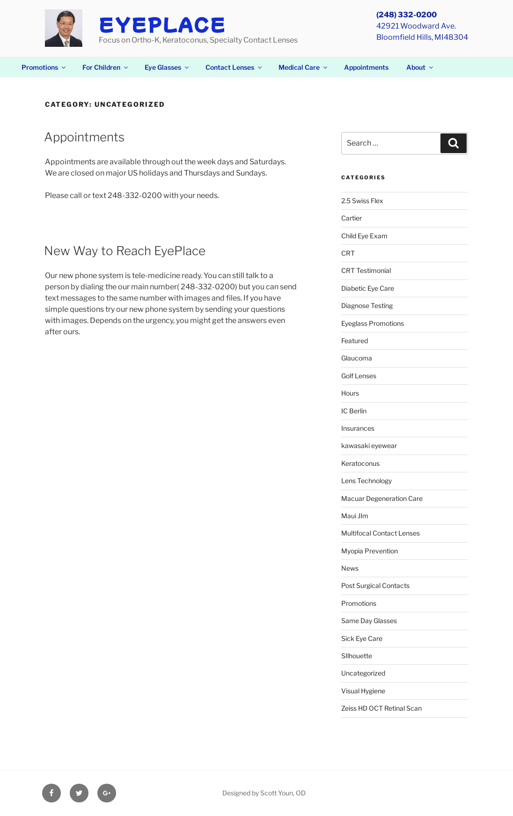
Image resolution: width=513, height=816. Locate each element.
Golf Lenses (358, 376)
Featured (354, 341)
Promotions (44, 67)
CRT (348, 253)
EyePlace (162, 24)
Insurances (357, 428)
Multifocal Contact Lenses (380, 533)
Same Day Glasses (369, 621)
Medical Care (303, 67)
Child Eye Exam (364, 236)
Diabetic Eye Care (367, 288)
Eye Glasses (167, 67)
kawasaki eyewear (369, 445)
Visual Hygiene (363, 691)
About (420, 67)
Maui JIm (354, 516)
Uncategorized (363, 673)
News (350, 568)
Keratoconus (360, 463)
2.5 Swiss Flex (362, 201)
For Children (105, 67)
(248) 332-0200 (406, 14)
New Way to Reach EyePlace (124, 250)
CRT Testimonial (366, 270)
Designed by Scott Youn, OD (264, 793)
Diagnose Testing (367, 305)
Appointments (366, 67)
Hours (350, 393)
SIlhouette (356, 656)
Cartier (351, 218)
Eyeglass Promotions (372, 323)
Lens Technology (366, 481)
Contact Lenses (234, 67)
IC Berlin (353, 411)
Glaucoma (356, 358)
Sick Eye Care (361, 638)
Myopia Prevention (369, 551)
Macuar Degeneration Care (382, 498)
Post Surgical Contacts (375, 585)
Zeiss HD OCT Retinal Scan (381, 708)
